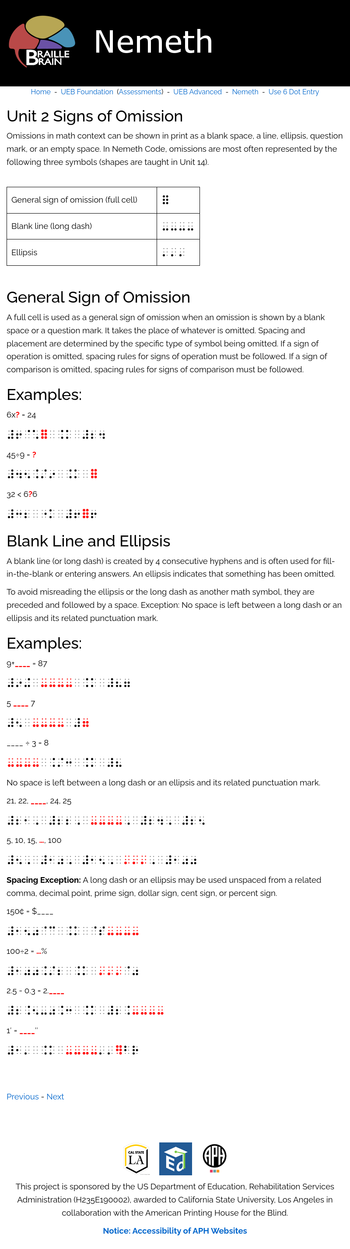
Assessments (140, 92)
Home (41, 92)
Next (55, 1096)
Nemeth (245, 92)
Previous (23, 1096)
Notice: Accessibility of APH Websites (175, 1230)
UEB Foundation (87, 92)
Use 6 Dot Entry (294, 92)
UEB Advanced (197, 92)
